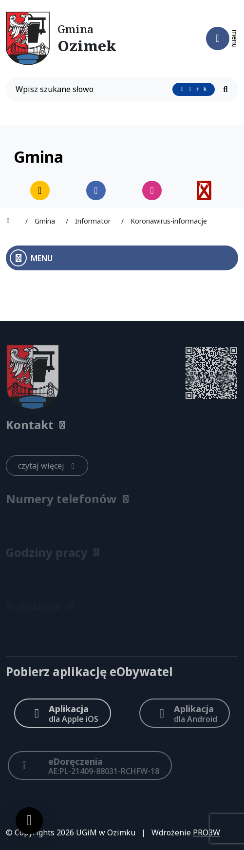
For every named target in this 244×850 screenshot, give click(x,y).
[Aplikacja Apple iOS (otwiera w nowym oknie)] (62, 712)
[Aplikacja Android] (184, 712)
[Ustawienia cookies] (29, 820)
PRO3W (206, 832)
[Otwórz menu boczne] (122, 258)
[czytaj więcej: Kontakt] (47, 466)
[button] (122, 424)
